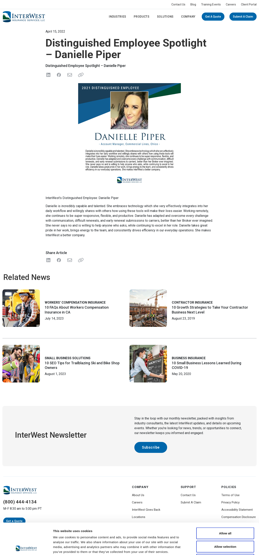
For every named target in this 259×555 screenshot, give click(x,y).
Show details (212, 547)
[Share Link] (80, 260)
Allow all (225, 502)
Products (142, 16)
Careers (231, 4)
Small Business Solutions (67, 358)
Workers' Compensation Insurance (75, 302)
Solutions (165, 16)
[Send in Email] (69, 74)
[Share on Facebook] (59, 74)
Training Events (211, 4)
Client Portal (249, 4)
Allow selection (225, 515)
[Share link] (80, 74)
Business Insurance (189, 358)
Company (188, 16)
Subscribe (151, 447)
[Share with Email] (69, 260)
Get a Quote (213, 16)
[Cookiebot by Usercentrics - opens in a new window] (26, 547)
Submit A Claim (243, 16)
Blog (193, 4)
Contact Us (178, 4)
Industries (117, 16)
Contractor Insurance (192, 302)
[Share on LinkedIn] (48, 74)
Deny (225, 528)
